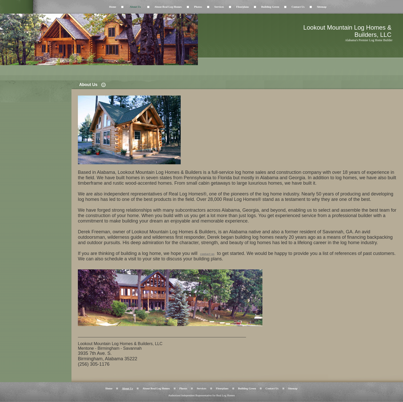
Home (112, 6)
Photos (198, 6)
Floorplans (242, 6)
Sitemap (321, 6)
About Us (135, 6)
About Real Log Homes (168, 6)
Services (219, 6)
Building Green (270, 6)
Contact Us (298, 6)
